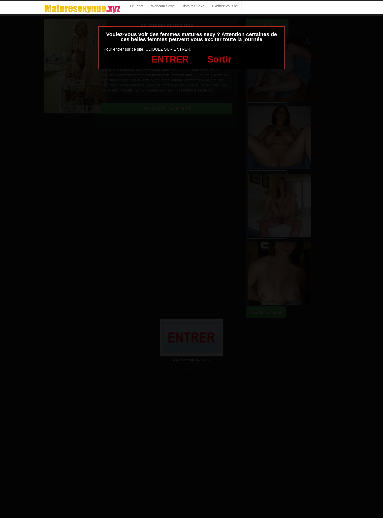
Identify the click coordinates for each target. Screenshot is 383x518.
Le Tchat (136, 6)
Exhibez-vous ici (225, 6)
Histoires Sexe (193, 6)
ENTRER (170, 59)
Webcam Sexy (162, 6)
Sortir (219, 59)
